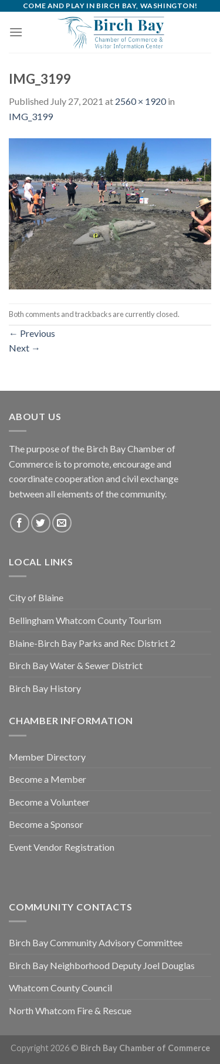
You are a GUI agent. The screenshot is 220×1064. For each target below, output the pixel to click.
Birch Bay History (45, 688)
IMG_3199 (31, 116)
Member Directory (47, 756)
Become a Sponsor (46, 824)
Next (24, 347)
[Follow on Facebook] (19, 523)
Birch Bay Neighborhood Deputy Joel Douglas (102, 965)
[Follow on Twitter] (40, 523)
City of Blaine (36, 597)
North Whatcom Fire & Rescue (70, 1010)
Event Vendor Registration (61, 846)
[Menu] (16, 32)
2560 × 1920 (140, 101)
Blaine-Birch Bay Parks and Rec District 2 (92, 643)
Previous (32, 333)
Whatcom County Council (60, 987)
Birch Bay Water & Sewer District (76, 665)
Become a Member (47, 779)
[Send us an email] (62, 523)
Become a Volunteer (49, 801)
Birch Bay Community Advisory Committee (95, 942)
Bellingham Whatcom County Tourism (85, 620)
